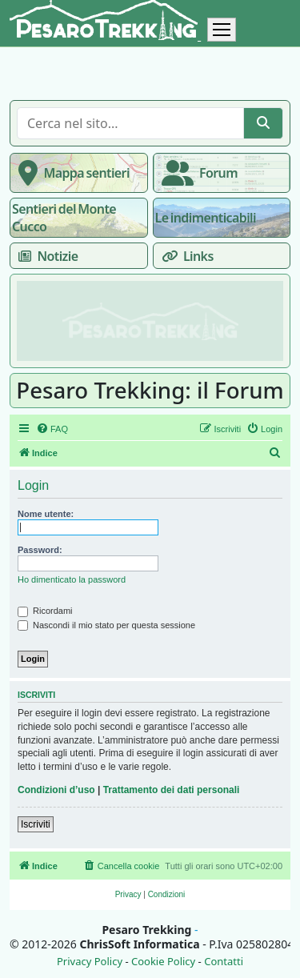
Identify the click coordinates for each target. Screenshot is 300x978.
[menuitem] (52, 429)
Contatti (223, 961)
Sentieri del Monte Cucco (64, 217)
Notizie (45, 256)
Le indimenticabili (205, 217)
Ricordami (45, 610)
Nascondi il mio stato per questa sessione (106, 625)
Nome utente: (46, 514)
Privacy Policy (89, 961)
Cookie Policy (163, 961)
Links (184, 256)
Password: (40, 550)
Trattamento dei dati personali (171, 790)
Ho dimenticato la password (72, 579)
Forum (196, 173)
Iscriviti (35, 824)
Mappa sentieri (71, 173)
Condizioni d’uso (56, 790)
